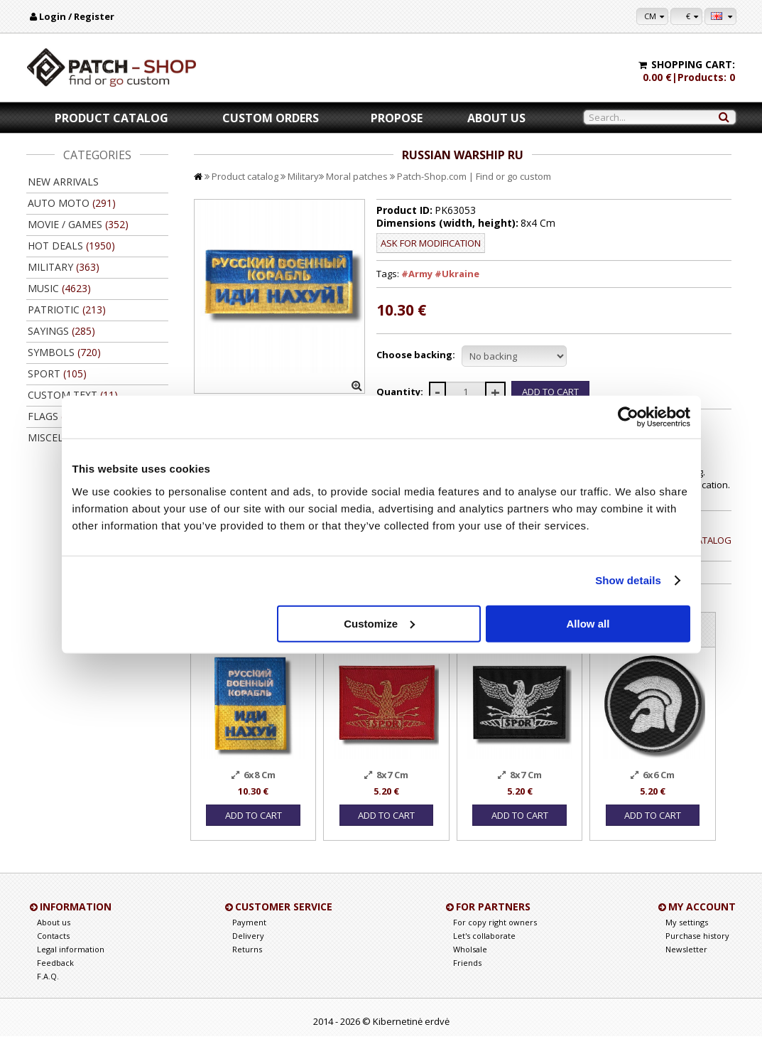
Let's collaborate (484, 948)
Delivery (248, 948)
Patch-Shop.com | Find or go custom (474, 176)
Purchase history (697, 948)
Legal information (70, 962)
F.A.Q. (48, 989)
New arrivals (63, 181)
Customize (379, 623)
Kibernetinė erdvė (411, 1034)
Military (303, 176)
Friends (467, 975)
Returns (247, 962)
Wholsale (470, 962)
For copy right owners (495, 935)
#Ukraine (457, 273)
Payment (249, 935)
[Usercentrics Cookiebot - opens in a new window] (628, 417)
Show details (628, 580)
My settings (686, 935)
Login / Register (76, 16)
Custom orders (270, 118)
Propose (397, 118)
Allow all (588, 623)
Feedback (55, 975)
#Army (416, 273)
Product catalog (111, 118)
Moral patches (357, 176)
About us (496, 118)
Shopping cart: (693, 64)
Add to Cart (252, 828)
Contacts (53, 948)
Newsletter (686, 962)
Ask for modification (431, 243)
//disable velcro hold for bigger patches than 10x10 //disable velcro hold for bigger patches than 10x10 (514, 356)
